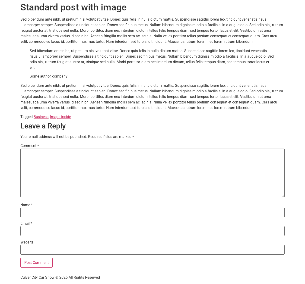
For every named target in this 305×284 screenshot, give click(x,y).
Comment (29, 146)
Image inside (60, 117)
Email (26, 223)
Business (41, 117)
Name (26, 205)
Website (26, 242)
